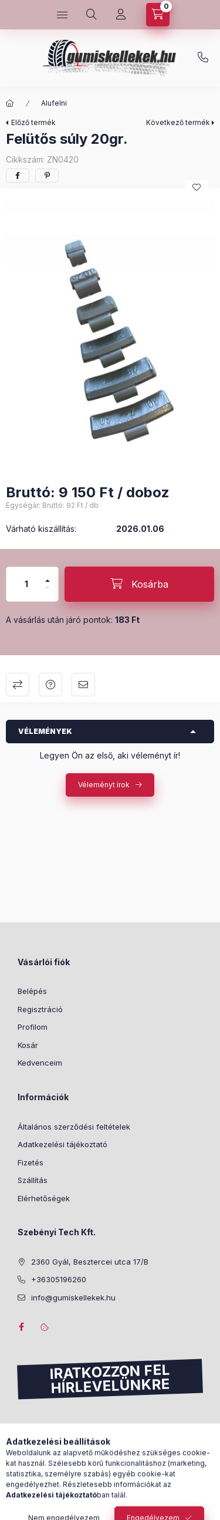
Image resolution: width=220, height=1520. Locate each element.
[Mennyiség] (26, 584)
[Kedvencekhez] (196, 187)
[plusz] (47, 575)
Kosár (28, 1045)
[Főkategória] (10, 103)
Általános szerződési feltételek (74, 1126)
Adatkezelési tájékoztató (62, 1144)
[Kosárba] (139, 584)
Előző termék (33, 122)
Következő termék (178, 122)
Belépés (32, 991)
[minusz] (47, 592)
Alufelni (54, 103)
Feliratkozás (51, 1444)
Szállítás (33, 1180)
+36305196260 (203, 57)
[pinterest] (47, 175)
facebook (21, 1327)
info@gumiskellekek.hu (73, 1297)
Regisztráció (40, 1009)
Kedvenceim (40, 1062)
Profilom (33, 1027)
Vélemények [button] (45, 731)
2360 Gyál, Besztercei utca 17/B (89, 1261)
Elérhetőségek (44, 1198)
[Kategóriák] (62, 14)
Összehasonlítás (17, 684)
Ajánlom (83, 684)
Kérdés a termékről (50, 684)
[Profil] (121, 14)
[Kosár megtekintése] (158, 14)
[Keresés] (91, 14)
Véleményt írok (104, 784)
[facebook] (17, 175)
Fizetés (30, 1162)
